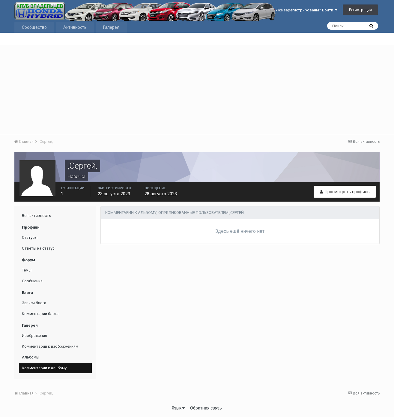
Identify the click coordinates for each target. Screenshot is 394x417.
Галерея (111, 27)
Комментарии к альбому (44, 368)
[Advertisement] (197, 90)
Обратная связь (206, 408)
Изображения (34, 335)
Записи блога (34, 303)
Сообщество (34, 27)
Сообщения (32, 281)
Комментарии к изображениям (50, 346)
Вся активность (36, 215)
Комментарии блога (40, 313)
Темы (26, 270)
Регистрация (360, 10)
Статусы (29, 237)
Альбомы (30, 357)
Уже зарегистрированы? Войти (306, 10)
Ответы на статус (38, 248)
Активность (75, 27)
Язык (178, 408)
